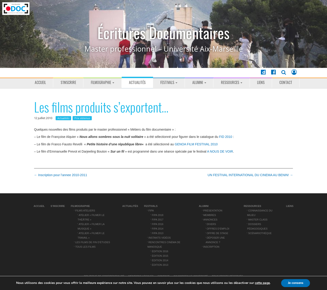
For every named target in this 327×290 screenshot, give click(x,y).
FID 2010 (225, 137)
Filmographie (102, 82)
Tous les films (85, 246)
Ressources (231, 82)
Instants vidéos (160, 237)
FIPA (151, 210)
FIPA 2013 (157, 233)
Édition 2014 (160, 260)
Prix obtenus (82, 118)
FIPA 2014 (157, 228)
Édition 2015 (160, 255)
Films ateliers (85, 210)
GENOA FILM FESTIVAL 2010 (196, 144)
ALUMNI (199, 82)
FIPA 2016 (157, 224)
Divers (211, 224)
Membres (209, 215)
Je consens (295, 283)
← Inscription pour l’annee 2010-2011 (60, 175)
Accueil (40, 82)
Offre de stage (217, 233)
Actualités (137, 82)
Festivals (168, 82)
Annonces (210, 219)
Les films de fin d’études (92, 242)
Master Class (258, 219)
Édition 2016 (160, 251)
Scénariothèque (260, 233)
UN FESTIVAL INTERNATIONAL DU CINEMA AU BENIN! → (250, 175)
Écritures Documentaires (163, 32)
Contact (285, 82)
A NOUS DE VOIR (220, 151)
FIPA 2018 (157, 215)
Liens (261, 82)
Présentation (212, 210)
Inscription (211, 246)
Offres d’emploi (218, 228)
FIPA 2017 (157, 219)
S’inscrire (68, 82)
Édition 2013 (160, 265)
